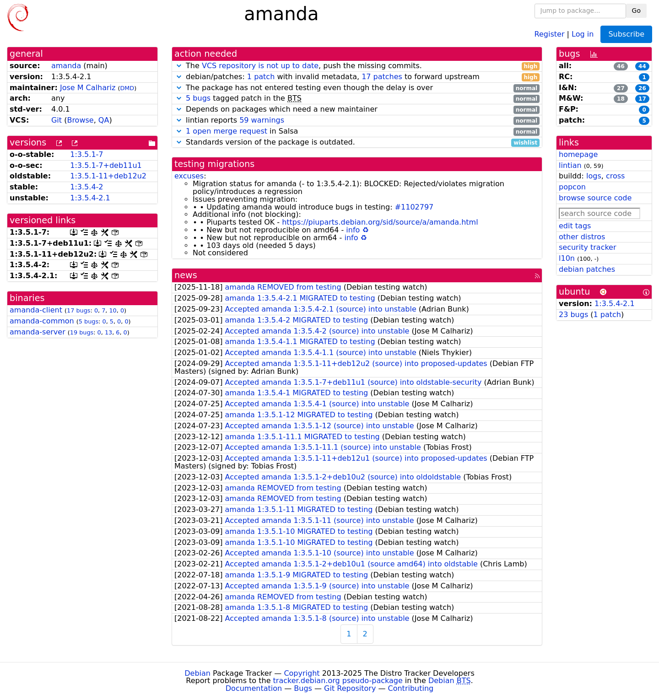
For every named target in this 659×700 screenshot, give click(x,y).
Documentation (254, 688)
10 (112, 310)
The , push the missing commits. (357, 66)
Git (56, 120)
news (185, 275)
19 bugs (81, 332)
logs (593, 176)
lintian (570, 165)
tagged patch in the (357, 98)
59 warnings (261, 120)
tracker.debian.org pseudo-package (338, 680)
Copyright (301, 673)
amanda (66, 65)
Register (550, 33)
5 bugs (88, 321)
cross (615, 176)
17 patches (382, 76)
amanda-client (36, 310)
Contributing (411, 688)
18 (621, 99)
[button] (179, 65)
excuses (189, 176)
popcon (572, 187)
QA (103, 120)
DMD (127, 88)
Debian (197, 673)
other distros (582, 236)
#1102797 (414, 207)
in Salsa (357, 131)
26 (642, 88)
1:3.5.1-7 (86, 154)
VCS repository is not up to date (260, 65)
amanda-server (37, 332)
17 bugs (78, 310)
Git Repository (350, 688)
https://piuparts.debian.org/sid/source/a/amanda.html (380, 222)
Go (636, 10)
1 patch (261, 76)
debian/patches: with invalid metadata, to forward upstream (357, 77)
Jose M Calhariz (87, 87)
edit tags (575, 225)
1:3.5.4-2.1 (90, 198)
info (353, 230)
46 (621, 66)
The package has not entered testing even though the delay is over (357, 88)
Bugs (303, 688)
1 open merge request (226, 131)
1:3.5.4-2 (86, 187)
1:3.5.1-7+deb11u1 (106, 165)
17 (642, 99)
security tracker (587, 247)
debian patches (587, 269)
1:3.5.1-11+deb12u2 (108, 176)
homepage (578, 154)
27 (621, 88)
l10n (567, 258)
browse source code (595, 198)
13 (108, 332)
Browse (80, 120)
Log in (583, 33)
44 (642, 66)
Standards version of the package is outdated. (357, 142)
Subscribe (626, 34)
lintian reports (357, 120)
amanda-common (42, 321)
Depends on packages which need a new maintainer (357, 109)
